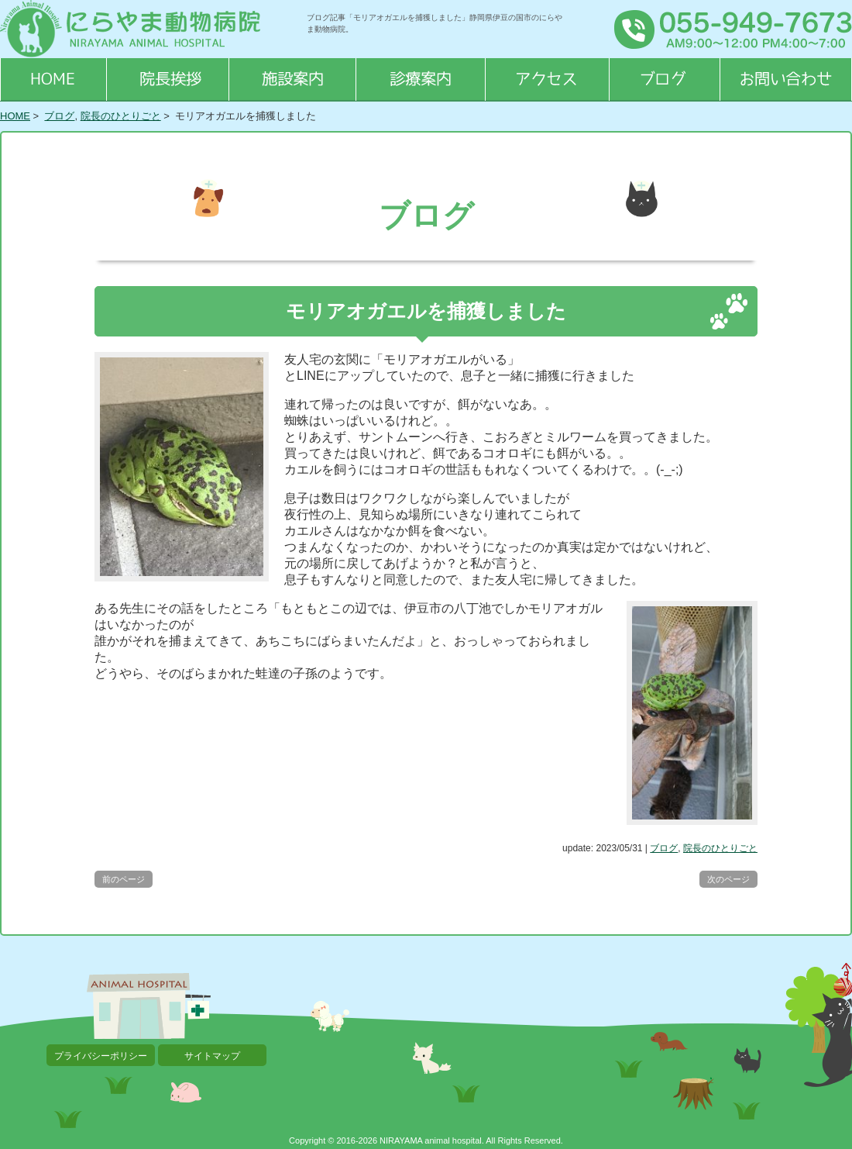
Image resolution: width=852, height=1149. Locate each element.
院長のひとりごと (121, 116)
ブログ (59, 116)
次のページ (728, 879)
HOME (15, 116)
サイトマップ (212, 1056)
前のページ (123, 879)
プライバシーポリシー (100, 1056)
